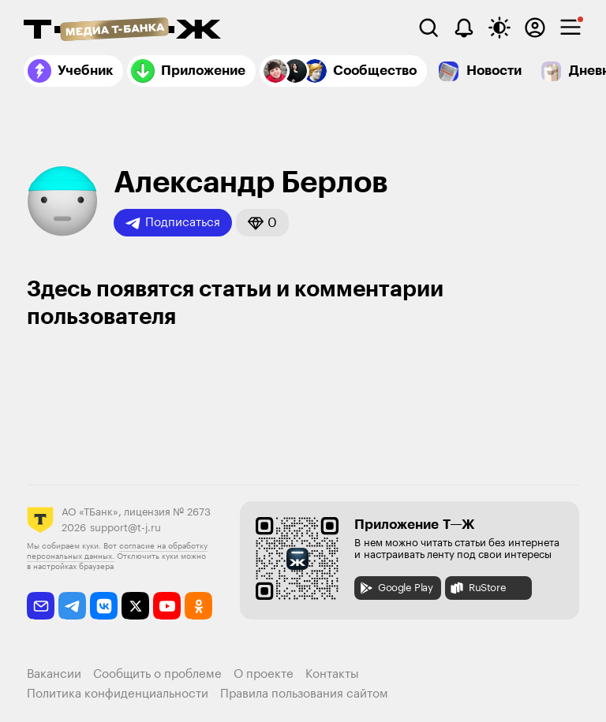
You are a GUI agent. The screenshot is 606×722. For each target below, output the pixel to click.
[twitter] (135, 606)
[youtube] (167, 606)
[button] (262, 222)
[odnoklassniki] (198, 606)
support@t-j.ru (125, 528)
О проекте (264, 674)
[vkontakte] (104, 606)
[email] (40, 606)
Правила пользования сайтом (304, 694)
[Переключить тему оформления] (499, 27)
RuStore (477, 588)
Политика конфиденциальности (117, 694)
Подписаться (172, 223)
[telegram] (72, 606)
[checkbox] (570, 27)
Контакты (332, 674)
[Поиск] (428, 27)
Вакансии (54, 674)
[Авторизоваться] (535, 27)
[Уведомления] (464, 27)
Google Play (395, 588)
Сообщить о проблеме (157, 674)
